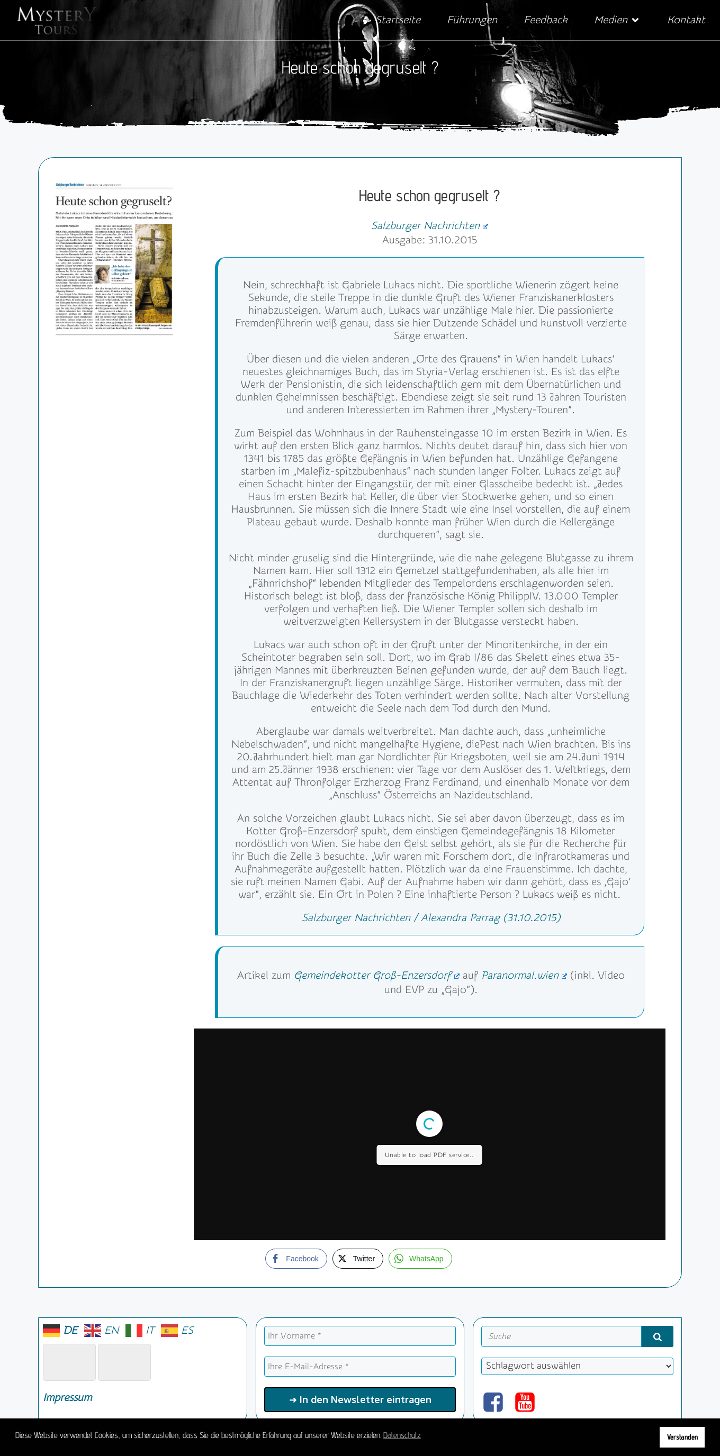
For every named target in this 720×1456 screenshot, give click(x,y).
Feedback (546, 20)
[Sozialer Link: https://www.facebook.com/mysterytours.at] (497, 1403)
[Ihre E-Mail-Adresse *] (360, 1367)
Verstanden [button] (682, 1436)
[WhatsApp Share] (420, 1259)
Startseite (397, 20)
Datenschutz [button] (402, 1435)
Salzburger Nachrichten (429, 226)
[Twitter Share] (357, 1259)
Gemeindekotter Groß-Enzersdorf (377, 975)
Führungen (472, 20)
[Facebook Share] (296, 1259)
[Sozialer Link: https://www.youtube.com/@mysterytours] (529, 1403)
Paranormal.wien (524, 975)
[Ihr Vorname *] (360, 1336)
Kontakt (686, 20)
